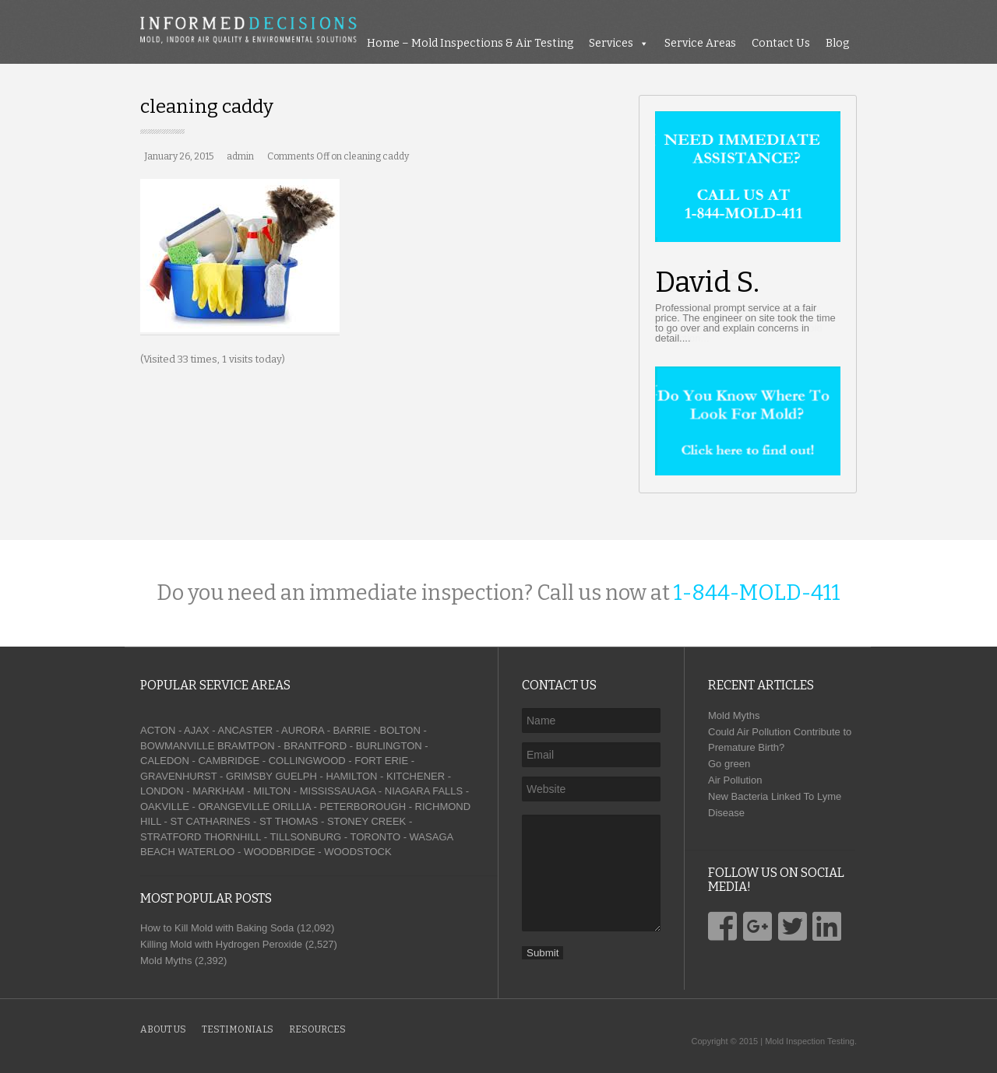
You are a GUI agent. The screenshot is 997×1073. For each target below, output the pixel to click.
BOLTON (400, 730)
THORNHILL (232, 837)
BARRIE (352, 730)
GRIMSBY (249, 776)
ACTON (157, 730)
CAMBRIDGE (228, 760)
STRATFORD (170, 837)
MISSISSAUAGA (338, 791)
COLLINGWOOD (307, 760)
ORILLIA (292, 806)
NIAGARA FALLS (424, 791)
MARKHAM (218, 791)
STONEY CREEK (366, 821)
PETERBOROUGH (363, 806)
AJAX (197, 730)
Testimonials (237, 1029)
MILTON (272, 791)
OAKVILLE (164, 806)
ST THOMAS (288, 821)
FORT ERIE (381, 760)
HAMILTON (351, 776)
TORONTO (375, 837)
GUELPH (295, 776)
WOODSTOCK (357, 851)
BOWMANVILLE (177, 746)
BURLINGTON (389, 746)
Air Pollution (735, 780)
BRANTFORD (315, 746)
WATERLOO (206, 851)
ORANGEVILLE (234, 806)
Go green (729, 764)
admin (240, 156)
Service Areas (700, 43)
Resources (317, 1029)
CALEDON (164, 760)
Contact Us (781, 43)
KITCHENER (415, 776)
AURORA (302, 730)
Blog (837, 43)
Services (611, 43)
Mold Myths (733, 715)
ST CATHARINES (211, 821)
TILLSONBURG (305, 837)
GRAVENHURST (178, 776)
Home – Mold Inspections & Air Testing (470, 43)
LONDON (162, 791)
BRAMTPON (246, 746)
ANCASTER (245, 730)
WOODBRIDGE (279, 851)
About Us (163, 1029)
